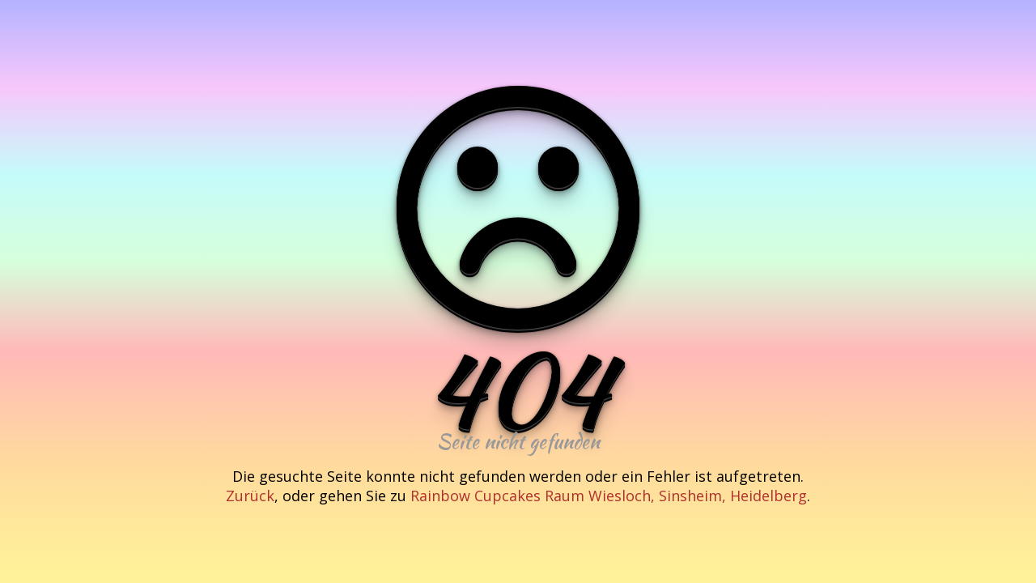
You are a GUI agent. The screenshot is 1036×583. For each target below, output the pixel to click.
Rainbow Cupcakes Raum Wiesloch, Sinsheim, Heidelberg (608, 495)
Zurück (250, 495)
